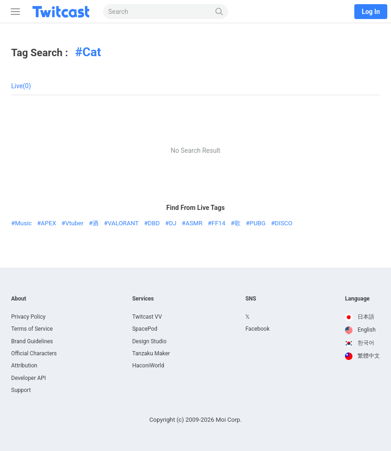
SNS (250, 298)
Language (357, 298)
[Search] (219, 11)
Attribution (24, 365)
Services (143, 298)
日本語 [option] (359, 317)
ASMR (194, 223)
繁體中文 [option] (362, 356)
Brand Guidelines (32, 341)
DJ (172, 223)
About (18, 298)
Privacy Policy (28, 317)
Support (21, 390)
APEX (48, 223)
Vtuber (74, 223)
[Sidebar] (13, 11)
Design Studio (149, 341)
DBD (154, 223)
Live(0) (21, 86)
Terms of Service (32, 329)
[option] (362, 317)
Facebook (257, 329)
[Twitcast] (62, 12)
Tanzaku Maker (151, 353)
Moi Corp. (228, 419)
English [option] (360, 330)
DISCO (284, 223)
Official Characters (34, 353)
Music (23, 223)
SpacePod (144, 329)
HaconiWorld (148, 365)
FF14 (219, 223)
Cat (91, 52)
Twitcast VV (147, 317)
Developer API (28, 378)
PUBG (258, 223)
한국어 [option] (359, 343)
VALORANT (123, 223)
